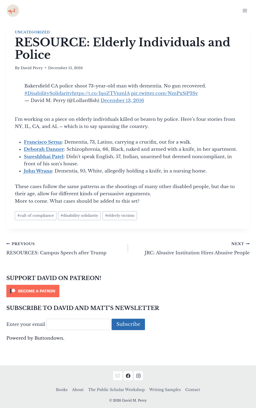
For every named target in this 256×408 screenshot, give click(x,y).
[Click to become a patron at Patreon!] (128, 291)
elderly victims (120, 215)
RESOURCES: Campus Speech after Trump (64, 248)
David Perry (32, 68)
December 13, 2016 (122, 100)
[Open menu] (245, 10)
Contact (192, 389)
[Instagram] (138, 375)
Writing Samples (165, 389)
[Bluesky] (117, 375)
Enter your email (25, 324)
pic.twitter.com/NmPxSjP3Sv (164, 93)
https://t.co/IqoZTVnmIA (101, 93)
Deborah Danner (44, 149)
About (78, 389)
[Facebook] (128, 375)
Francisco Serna (43, 142)
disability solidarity (79, 215)
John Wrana (38, 171)
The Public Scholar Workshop (116, 389)
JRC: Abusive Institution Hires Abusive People (191, 248)
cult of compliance (35, 215)
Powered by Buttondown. (35, 338)
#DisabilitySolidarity (48, 93)
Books (62, 389)
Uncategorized (32, 32)
